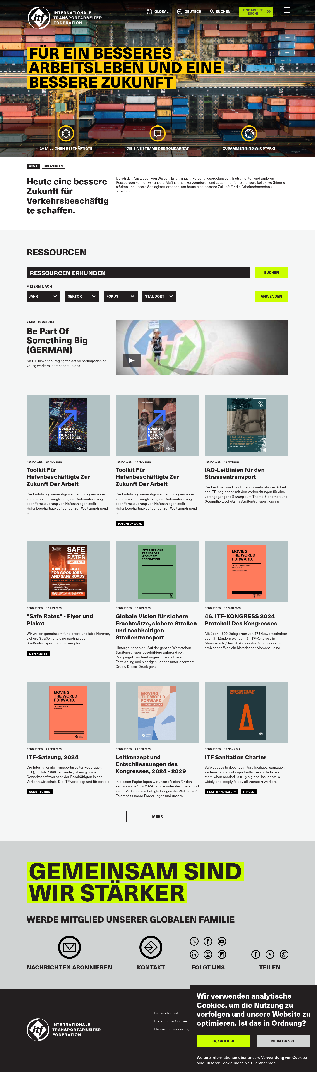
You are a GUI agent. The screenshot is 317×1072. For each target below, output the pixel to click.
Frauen (248, 792)
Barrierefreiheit (166, 1012)
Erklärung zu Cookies (171, 1020)
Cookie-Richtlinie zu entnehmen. (248, 1062)
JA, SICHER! (223, 1041)
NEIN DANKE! (284, 1041)
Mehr (157, 816)
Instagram (208, 954)
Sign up (69, 949)
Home (33, 166)
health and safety (221, 792)
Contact (150, 949)
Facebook (208, 941)
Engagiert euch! (253, 12)
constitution (39, 792)
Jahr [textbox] (33, 296)
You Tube (221, 941)
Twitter (194, 941)
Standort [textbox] (154, 296)
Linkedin (194, 954)
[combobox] (43, 296)
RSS (221, 954)
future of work (130, 523)
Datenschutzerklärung (171, 1028)
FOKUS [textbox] (112, 296)
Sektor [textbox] (75, 296)
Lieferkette (38, 653)
